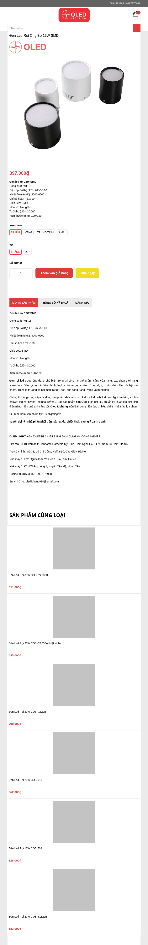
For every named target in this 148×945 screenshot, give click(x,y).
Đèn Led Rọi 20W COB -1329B (27, 711)
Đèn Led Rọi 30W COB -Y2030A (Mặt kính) (35, 643)
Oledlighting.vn (52, 414)
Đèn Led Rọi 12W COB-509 (25, 848)
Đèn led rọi (16, 313)
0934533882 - (117, 3)
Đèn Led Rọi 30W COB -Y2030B (28, 575)
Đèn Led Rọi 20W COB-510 (25, 779)
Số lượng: (15, 262)
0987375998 (133, 3)
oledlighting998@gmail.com (42, 481)
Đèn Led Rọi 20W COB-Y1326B (28, 916)
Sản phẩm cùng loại (37, 515)
